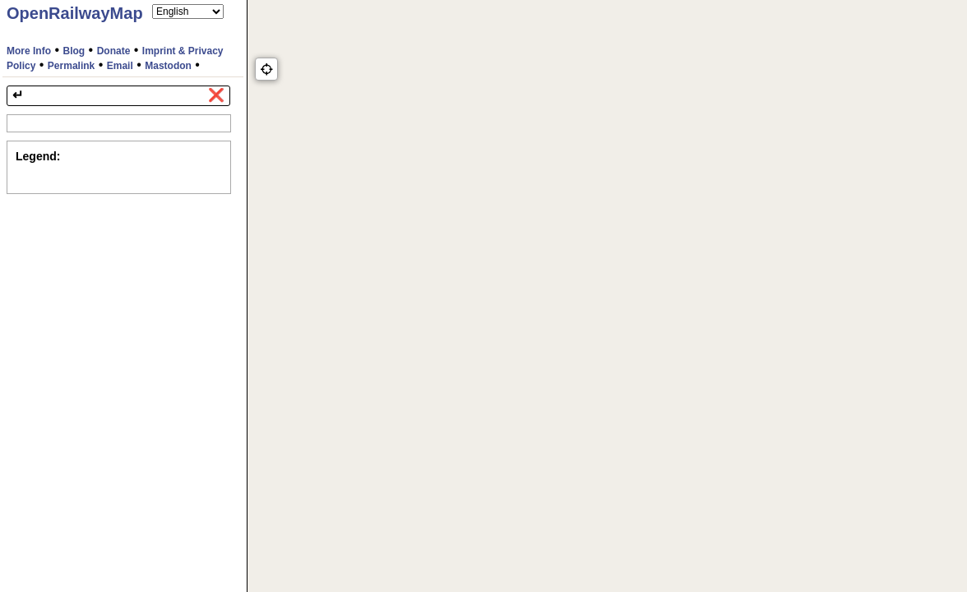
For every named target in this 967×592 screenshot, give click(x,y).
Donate (114, 51)
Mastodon (168, 66)
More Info (29, 51)
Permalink (71, 66)
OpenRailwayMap (75, 13)
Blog (74, 51)
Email (120, 66)
